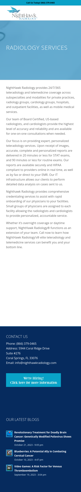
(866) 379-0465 (48, 2)
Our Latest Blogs (22, 419)
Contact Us (17, 336)
